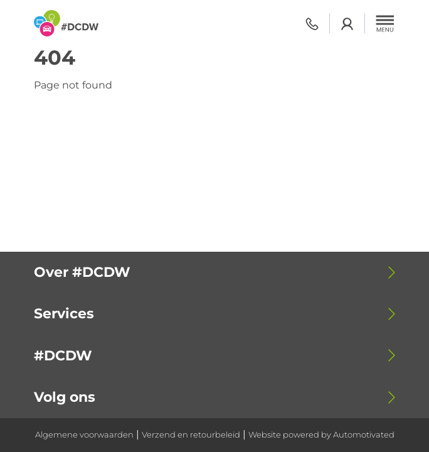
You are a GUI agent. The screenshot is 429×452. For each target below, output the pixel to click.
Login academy (347, 23)
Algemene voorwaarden (84, 434)
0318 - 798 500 (312, 23)
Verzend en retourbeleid (191, 434)
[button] (385, 23)
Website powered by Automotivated (321, 434)
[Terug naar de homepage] (66, 23)
